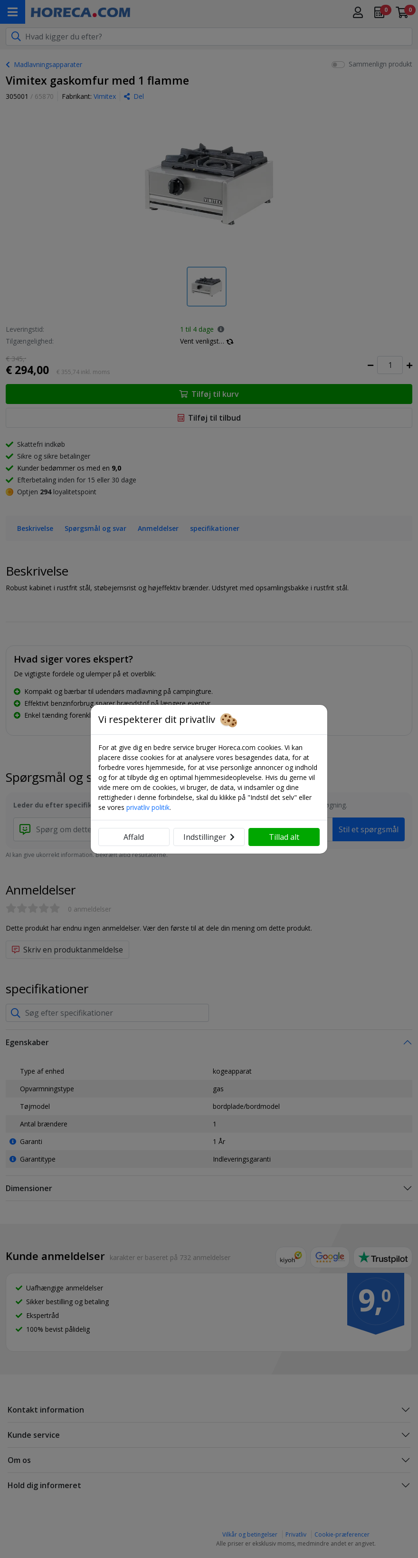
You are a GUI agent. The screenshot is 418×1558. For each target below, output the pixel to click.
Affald (134, 837)
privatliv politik (148, 807)
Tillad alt (284, 837)
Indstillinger (209, 837)
